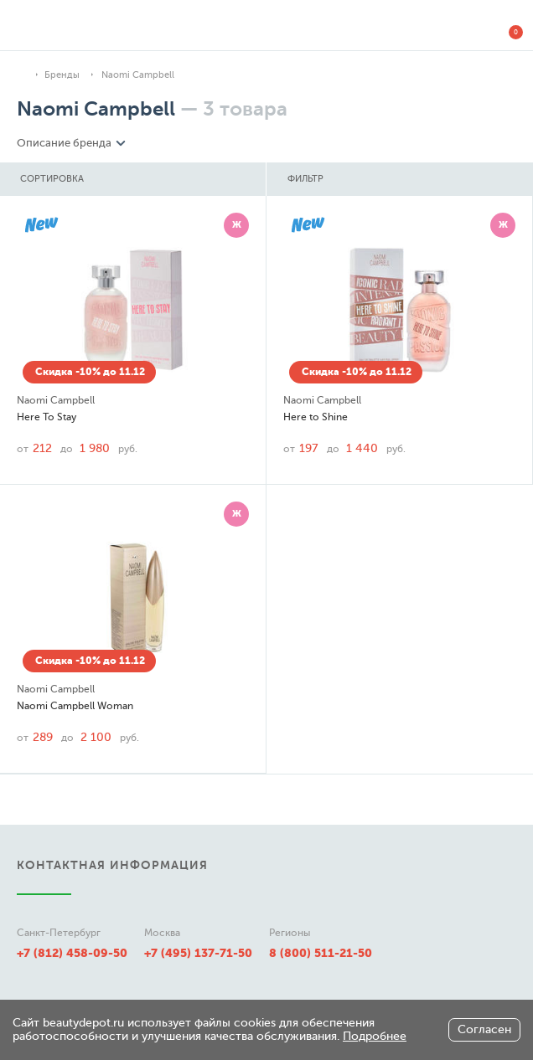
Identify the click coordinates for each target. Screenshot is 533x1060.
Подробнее (374, 1036)
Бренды (62, 74)
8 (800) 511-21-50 (320, 953)
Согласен (484, 1029)
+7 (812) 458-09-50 (72, 953)
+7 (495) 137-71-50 (198, 953)
